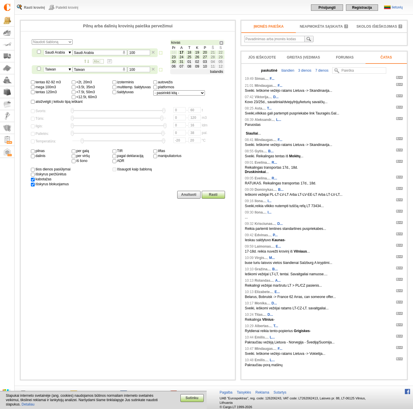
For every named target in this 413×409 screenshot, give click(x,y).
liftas (159, 151)
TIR (118, 151)
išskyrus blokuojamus (50, 184)
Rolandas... (263, 280)
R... (274, 163)
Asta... (259, 108)
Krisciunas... (264, 224)
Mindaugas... (265, 86)
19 (197, 52)
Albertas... (262, 326)
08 (189, 66)
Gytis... (260, 151)
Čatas (386, 57)
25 (189, 57)
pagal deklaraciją (128, 156)
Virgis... (260, 258)
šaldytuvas (123, 92)
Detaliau (28, 404)
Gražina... (262, 269)
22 (220, 52)
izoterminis (123, 82)
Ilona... (260, 201)
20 (205, 52)
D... (276, 97)
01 (189, 62)
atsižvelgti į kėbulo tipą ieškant (57, 102)
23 (173, 57)
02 (197, 62)
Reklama (262, 392)
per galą (80, 151)
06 (173, 66)
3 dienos (304, 70)
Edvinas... (262, 235)
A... (278, 280)
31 (181, 62)
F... (272, 79)
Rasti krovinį (34, 8)
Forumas (345, 57)
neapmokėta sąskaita (321, 26)
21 (213, 52)
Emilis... (261, 337)
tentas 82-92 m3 (46, 82)
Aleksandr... (264, 120)
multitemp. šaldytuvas (132, 87)
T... (269, 108)
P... (275, 235)
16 (173, 52)
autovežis (163, 82)
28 (213, 57)
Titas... (260, 315)
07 (181, 66)
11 (213, 66)
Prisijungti (327, 8)
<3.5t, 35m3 (83, 87)
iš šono (79, 161)
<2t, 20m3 (82, 82)
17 (181, 52)
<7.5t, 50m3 (83, 92)
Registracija (362, 8)
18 (189, 52)
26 (197, 57)
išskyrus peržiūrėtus (48, 174)
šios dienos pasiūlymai (51, 169)
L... (278, 120)
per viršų (81, 156)
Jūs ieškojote (262, 57)
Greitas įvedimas (303, 57)
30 (173, 62)
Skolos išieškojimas (376, 26)
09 (197, 66)
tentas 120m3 (44, 92)
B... (271, 151)
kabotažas (41, 179)
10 (205, 66)
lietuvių (397, 7)
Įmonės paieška (269, 26)
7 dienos (321, 70)
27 (205, 57)
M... (272, 258)
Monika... (261, 303)
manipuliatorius (167, 156)
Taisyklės (244, 392)
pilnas (38, 151)
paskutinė (269, 70)
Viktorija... (262, 97)
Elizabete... (263, 292)
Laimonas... (264, 246)
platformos (163, 87)
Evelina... (262, 163)
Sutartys (280, 392)
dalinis (38, 156)
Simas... (261, 79)
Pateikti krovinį (67, 8)
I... (269, 201)
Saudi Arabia (55, 52)
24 (181, 57)
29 (220, 57)
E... (278, 246)
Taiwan (50, 69)
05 (220, 62)
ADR (118, 161)
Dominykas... (265, 190)
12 (220, 66)
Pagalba (226, 392)
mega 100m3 (43, 87)
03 (205, 62)
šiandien (287, 70)
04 (213, 62)
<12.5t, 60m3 (84, 97)
